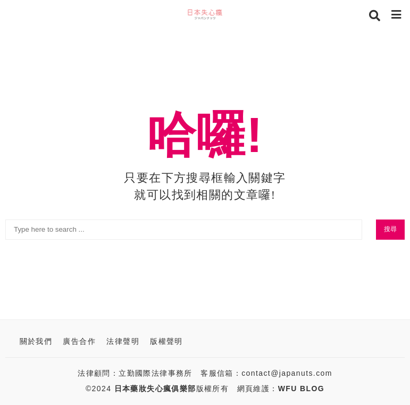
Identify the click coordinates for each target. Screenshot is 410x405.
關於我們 (36, 341)
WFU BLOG (301, 388)
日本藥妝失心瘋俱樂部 (155, 388)
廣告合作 (79, 341)
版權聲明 (166, 341)
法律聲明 (122, 341)
